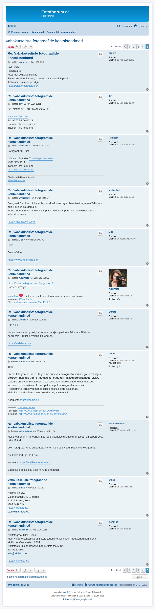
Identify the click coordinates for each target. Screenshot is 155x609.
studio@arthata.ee (18, 511)
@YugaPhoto (25, 299)
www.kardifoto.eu (18, 116)
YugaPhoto (114, 289)
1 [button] (129, 46)
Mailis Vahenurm (117, 423)
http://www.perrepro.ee (21, 169)
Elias (111, 232)
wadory (112, 53)
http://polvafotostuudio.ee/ (23, 85)
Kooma (112, 354)
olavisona (113, 522)
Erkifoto (112, 312)
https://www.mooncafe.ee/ (23, 259)
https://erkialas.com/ (19, 343)
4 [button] (142, 46)
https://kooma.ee (29, 399)
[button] (125, 46)
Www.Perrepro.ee (16, 180)
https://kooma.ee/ (26, 407)
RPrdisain (113, 138)
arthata (112, 480)
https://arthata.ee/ (18, 507)
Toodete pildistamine (41, 158)
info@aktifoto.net (17, 553)
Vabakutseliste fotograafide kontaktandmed (44, 41)
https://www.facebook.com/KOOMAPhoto (39, 411)
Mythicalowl (114, 190)
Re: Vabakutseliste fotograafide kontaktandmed (33, 55)
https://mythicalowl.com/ (22, 221)
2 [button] (133, 46)
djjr (110, 96)
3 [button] (138, 46)
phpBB (65, 592)
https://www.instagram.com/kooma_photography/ (43, 414)
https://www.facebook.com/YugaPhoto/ (31, 302)
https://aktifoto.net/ (18, 560)
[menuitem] (12, 26)
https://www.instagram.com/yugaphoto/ (30, 283)
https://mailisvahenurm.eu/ (35, 462)
